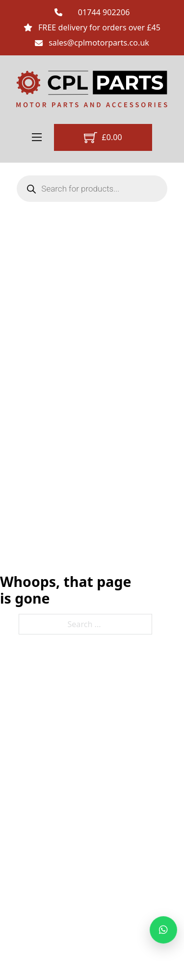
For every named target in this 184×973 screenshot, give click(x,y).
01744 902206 (104, 12)
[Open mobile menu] (37, 137)
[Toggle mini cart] (103, 137)
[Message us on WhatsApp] (163, 930)
